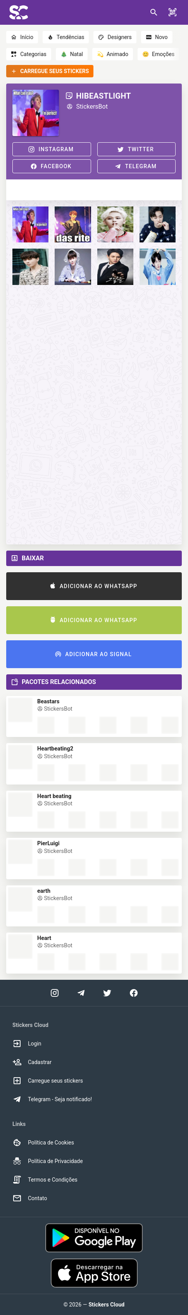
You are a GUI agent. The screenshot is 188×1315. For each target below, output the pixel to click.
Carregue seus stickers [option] (47, 1080)
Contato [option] (29, 1198)
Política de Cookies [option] (43, 1142)
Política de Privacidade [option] (47, 1161)
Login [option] (26, 1043)
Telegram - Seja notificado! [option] (52, 1099)
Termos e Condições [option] (45, 1179)
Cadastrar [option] (32, 1062)
